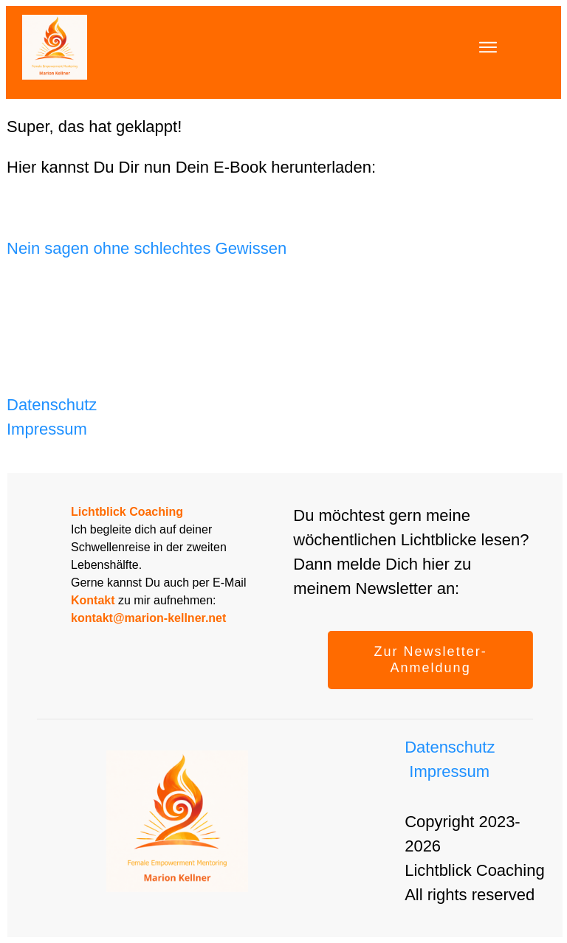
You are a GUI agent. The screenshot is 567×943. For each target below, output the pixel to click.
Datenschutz (52, 404)
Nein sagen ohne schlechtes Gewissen (146, 248)
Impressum (47, 429)
